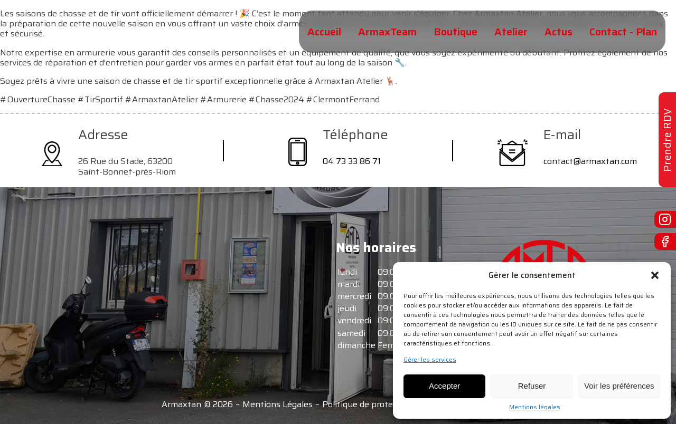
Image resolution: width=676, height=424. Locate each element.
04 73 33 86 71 (352, 161)
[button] (655, 275)
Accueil (324, 31)
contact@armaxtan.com (590, 161)
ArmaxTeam (387, 31)
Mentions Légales (277, 404)
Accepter (444, 385)
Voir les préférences (619, 385)
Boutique (455, 31)
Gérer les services (429, 359)
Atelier (511, 31)
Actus (558, 31)
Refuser (532, 385)
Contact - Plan (623, 31)
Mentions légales (534, 407)
